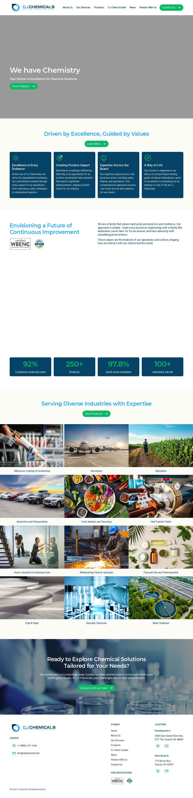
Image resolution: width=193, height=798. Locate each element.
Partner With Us (148, 7)
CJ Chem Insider (117, 7)
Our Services (83, 7)
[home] (33, 8)
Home (114, 730)
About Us (68, 7)
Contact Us (116, 764)
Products (99, 7)
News (133, 7)
